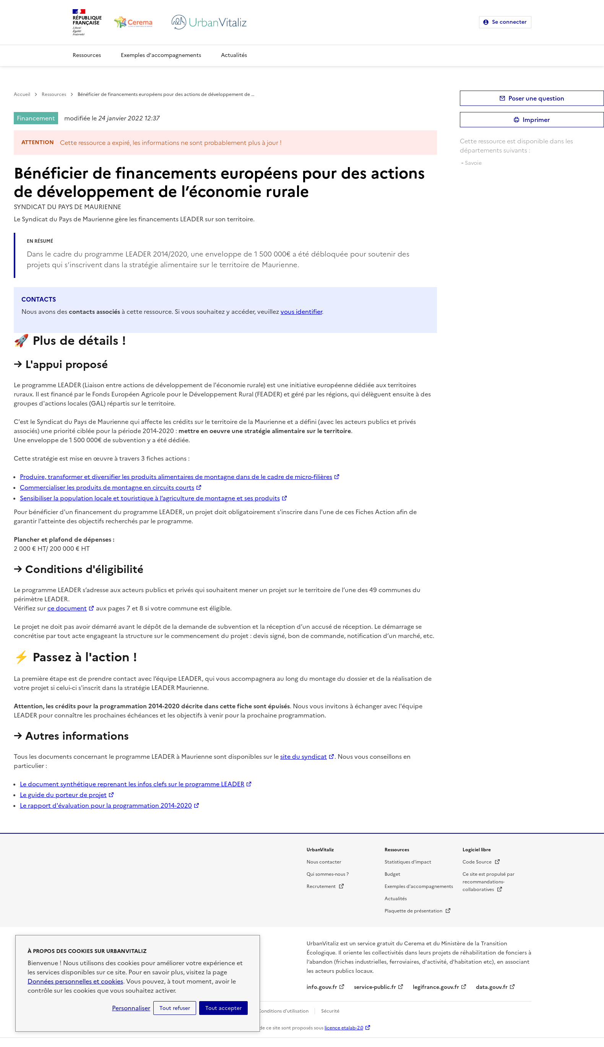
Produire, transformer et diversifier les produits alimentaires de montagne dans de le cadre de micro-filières (176, 476)
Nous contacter (324, 862)
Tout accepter (223, 1008)
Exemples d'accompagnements (161, 55)
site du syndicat (303, 756)
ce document (67, 608)
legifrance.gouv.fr (436, 987)
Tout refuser (174, 1008)
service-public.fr (375, 987)
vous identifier (301, 311)
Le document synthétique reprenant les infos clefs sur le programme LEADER (132, 784)
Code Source (481, 862)
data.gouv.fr (492, 987)
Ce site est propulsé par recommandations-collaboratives (489, 882)
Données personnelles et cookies (75, 981)
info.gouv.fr (322, 987)
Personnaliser (131, 1008)
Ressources (87, 55)
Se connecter (509, 22)
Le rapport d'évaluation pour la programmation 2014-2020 (106, 805)
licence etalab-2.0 (344, 1027)
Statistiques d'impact (408, 862)
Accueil (22, 94)
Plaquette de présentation (418, 910)
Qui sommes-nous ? (328, 874)
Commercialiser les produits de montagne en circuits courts (107, 487)
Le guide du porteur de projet (63, 794)
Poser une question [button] (536, 98)
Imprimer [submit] (536, 119)
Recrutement (325, 886)
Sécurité (330, 1011)
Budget (392, 874)
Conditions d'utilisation (283, 1011)
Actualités (234, 55)
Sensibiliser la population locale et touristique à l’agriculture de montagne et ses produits (150, 498)
